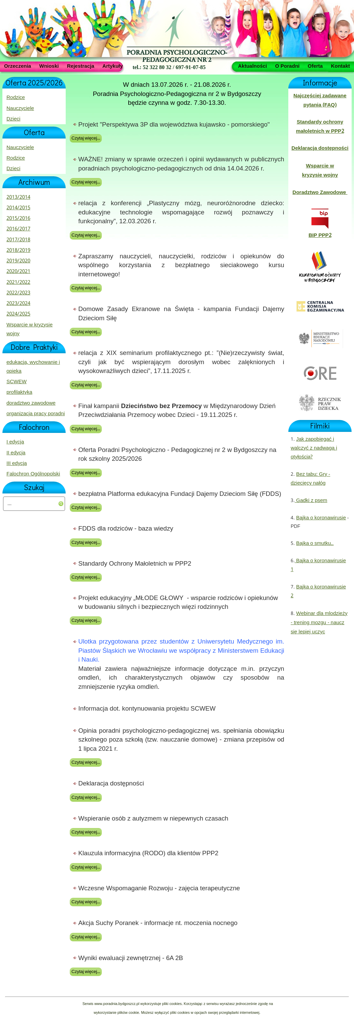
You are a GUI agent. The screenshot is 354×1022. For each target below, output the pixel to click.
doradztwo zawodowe (30, 403)
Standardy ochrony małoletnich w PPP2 (320, 126)
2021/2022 (18, 282)
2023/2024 (18, 303)
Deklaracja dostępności (319, 148)
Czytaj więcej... (85, 138)
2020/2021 (18, 271)
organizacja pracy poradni (35, 413)
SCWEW (16, 381)
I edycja (15, 442)
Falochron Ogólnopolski (33, 474)
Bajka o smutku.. (315, 543)
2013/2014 (18, 197)
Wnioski (49, 65)
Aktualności (252, 65)
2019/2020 (18, 261)
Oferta (315, 65)
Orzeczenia (17, 65)
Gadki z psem (311, 500)
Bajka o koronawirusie (321, 518)
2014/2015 (18, 208)
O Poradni (287, 65)
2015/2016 (18, 218)
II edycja (16, 453)
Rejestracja (80, 65)
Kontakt (340, 65)
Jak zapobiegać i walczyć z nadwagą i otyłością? (314, 448)
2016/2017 (18, 229)
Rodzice (15, 97)
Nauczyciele (20, 108)
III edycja (16, 463)
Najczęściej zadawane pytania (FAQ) (320, 100)
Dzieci (13, 119)
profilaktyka (19, 392)
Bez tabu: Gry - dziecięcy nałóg (310, 479)
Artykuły (112, 65)
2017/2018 (18, 240)
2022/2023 (18, 293)
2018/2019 (18, 250)
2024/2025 (18, 314)
